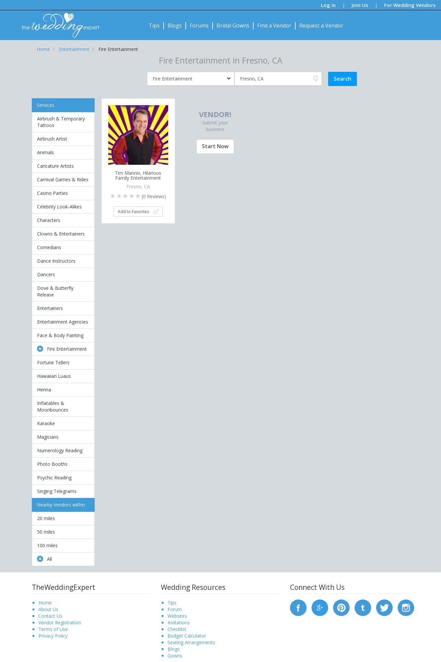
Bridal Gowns (233, 25)
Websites (177, 616)
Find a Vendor (274, 25)
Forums (199, 25)
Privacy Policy (53, 636)
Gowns (175, 655)
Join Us (360, 5)
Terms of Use (53, 629)
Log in (328, 5)
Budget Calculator (187, 636)
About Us (48, 609)
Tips (154, 25)
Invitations (179, 622)
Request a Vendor (321, 25)
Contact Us (50, 616)
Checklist (177, 629)
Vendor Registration (59, 622)
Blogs (175, 25)
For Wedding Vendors (410, 5)
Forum (175, 609)
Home (45, 602)
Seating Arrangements (191, 642)
